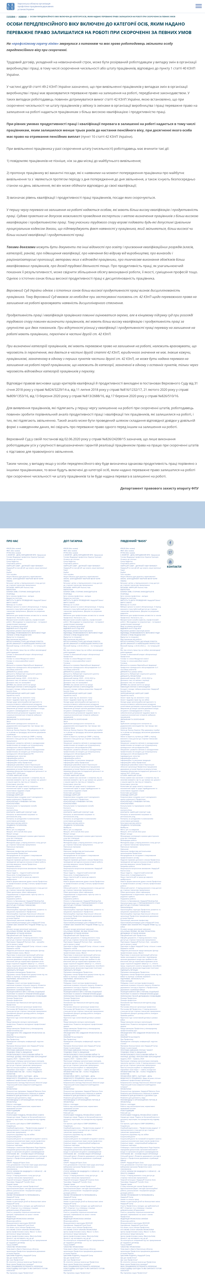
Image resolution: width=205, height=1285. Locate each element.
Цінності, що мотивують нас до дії (20, 1238)
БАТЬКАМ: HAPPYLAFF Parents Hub (20, 587)
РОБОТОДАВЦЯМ (13, 1110)
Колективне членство (15, 784)
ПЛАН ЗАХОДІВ (12, 981)
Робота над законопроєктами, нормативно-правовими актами (24, 1107)
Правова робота (13, 1015)
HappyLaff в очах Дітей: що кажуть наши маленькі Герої (27, 569)
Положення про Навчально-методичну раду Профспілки (24, 1003)
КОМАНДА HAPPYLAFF (15, 795)
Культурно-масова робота (17, 823)
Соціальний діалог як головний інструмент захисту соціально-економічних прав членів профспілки (27, 1140)
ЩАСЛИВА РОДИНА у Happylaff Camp (21, 1255)
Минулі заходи (12, 834)
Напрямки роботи (14, 866)
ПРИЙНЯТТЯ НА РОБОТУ (16, 1037)
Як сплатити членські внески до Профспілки (24, 1262)
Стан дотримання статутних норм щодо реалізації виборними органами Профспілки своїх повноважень (27, 1167)
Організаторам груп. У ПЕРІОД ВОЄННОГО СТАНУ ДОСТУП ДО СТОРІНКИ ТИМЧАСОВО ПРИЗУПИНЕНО (26, 905)
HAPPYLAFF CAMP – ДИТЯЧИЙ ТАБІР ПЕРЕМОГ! (25, 566)
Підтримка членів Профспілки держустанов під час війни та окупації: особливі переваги (27, 975)
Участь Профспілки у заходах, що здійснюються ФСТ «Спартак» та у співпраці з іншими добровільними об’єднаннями (26, 1208)
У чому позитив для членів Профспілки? (23, 1186)
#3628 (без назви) (14, 548)
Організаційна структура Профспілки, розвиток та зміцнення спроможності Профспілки (27, 910)
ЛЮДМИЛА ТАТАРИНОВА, (17, 825)
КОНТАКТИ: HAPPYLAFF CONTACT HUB (21, 812)
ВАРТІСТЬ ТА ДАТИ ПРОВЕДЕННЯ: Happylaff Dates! (26, 600)
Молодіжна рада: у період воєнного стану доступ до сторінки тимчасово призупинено (26, 843)
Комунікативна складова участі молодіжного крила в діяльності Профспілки (24, 798)
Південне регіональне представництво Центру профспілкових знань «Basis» (25, 951)
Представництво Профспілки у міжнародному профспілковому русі (25, 1029)
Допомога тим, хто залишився (19, 682)
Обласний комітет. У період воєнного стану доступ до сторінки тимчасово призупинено (27, 889)
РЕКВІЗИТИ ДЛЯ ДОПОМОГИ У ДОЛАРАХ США (25, 1095)
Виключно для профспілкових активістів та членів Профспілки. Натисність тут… (27, 616)
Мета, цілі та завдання (16, 829)
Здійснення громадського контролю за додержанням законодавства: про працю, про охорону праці (25, 725)
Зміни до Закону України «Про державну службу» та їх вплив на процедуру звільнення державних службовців (26, 732)
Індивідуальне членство (16, 756)
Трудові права (12, 1184)
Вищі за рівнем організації (17, 626)
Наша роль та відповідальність (19, 875)
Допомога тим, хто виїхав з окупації (21, 680)
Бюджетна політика (14, 598)
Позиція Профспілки (15, 998)
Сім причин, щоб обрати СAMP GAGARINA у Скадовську (24, 1124)
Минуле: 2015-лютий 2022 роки (19, 831)
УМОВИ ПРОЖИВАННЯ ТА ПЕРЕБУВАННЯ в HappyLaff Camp (23, 1196)
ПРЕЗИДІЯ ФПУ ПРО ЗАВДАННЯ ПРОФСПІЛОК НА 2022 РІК (26, 1034)
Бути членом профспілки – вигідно (20, 596)
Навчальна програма (15, 847)
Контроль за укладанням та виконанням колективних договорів (23, 819)
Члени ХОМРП (12, 1245)
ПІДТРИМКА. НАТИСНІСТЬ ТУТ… (19, 978)
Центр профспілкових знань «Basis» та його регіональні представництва (24, 1233)
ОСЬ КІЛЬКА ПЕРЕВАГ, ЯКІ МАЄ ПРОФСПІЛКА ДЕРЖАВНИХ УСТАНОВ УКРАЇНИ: (24, 932)
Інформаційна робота (15, 758)
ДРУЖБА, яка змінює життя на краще (21, 684)
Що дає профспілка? (15, 1258)
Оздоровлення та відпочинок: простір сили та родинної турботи (25, 895)
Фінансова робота (14, 1221)
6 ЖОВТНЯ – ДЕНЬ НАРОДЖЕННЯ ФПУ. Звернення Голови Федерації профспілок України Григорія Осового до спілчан (26, 557)
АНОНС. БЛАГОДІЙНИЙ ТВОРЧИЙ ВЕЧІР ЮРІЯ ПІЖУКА (25, 579)
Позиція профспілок (14, 1000)
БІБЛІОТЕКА (11, 589)
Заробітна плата (13, 695)
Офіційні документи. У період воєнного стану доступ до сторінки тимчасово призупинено (25, 939)
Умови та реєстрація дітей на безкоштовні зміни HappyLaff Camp (26, 1202)
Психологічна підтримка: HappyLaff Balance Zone (26, 1091)
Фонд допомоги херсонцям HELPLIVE (21, 1223)
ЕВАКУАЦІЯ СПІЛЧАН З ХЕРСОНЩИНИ (21, 687)
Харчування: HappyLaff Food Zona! (20, 1225)
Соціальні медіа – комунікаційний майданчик (25, 1143)
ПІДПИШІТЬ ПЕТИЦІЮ (15, 970)
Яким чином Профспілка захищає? (20, 1264)
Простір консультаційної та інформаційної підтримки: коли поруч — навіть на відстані (24, 1068)
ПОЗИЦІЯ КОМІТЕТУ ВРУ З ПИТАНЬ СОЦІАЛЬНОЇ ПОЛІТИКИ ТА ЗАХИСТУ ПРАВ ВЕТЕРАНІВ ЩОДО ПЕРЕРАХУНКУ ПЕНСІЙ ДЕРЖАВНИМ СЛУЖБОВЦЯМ (27, 994)
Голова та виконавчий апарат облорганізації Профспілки (25, 655)
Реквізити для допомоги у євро (19, 1098)
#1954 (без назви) (14, 553)
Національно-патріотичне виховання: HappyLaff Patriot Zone (26, 869)
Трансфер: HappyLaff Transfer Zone (21, 1182)
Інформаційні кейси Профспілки (19, 762)
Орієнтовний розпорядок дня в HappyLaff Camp (26, 922)
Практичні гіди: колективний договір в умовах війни (25, 1019)
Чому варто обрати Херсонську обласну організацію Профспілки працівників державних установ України (26, 1251)
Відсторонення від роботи (17, 639)
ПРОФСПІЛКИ (12, 1089)
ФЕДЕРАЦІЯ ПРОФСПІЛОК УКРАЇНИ (20, 1219)
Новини (23, 16)
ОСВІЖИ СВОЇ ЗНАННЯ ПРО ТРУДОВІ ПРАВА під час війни (27, 926)
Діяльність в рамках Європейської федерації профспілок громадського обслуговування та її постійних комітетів (25, 667)
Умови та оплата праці (16, 1199)
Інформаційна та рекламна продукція (22, 760)
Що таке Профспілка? (15, 1260)
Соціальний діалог (14, 1136)
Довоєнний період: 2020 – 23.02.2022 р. (23, 678)
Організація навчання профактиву (20, 920)
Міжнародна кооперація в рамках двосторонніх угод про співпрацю (26, 837)
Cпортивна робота (14, 563)
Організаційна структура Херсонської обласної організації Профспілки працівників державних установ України (25, 916)
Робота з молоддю (14, 1104)
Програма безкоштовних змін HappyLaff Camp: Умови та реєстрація (25, 1047)
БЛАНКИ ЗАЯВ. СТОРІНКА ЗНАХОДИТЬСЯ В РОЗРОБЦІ (23, 592)
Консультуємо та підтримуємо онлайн (22, 806)
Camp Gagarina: (13, 561)
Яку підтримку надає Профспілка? (20, 1273)
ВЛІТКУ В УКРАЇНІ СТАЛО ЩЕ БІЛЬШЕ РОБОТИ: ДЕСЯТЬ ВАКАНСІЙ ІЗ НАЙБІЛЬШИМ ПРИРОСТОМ (26, 642)
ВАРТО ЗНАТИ (12, 602)
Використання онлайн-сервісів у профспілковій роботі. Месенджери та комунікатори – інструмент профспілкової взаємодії (27, 622)
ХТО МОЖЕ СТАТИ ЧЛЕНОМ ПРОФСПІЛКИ (23, 1229)
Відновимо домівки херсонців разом (21, 630)
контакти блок (12, 810)
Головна (11, 16)
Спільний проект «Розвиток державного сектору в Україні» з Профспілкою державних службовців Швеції (27, 1158)
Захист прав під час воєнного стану (21, 697)
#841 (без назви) (13, 550)
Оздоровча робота (14, 898)
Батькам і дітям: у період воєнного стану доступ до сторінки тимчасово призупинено (26, 584)
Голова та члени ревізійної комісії (20, 661)
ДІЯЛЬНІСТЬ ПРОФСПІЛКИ (17, 676)
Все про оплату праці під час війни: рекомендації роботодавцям (26, 651)
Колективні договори (15, 793)
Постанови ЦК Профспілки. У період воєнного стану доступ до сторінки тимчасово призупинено (27, 1010)
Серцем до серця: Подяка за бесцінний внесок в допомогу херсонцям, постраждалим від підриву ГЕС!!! (26, 1119)
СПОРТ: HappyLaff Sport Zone (18, 1162)
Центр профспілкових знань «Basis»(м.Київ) (24, 1236)
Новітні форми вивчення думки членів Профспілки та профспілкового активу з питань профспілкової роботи (27, 883)
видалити (10, 613)
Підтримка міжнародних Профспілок (21, 972)
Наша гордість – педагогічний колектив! (23, 873)
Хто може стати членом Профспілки (21, 1227)
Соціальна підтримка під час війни (21, 1134)
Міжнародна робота (15, 840)
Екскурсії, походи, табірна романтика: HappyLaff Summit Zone (26, 690)
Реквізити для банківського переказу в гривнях (26, 1093)
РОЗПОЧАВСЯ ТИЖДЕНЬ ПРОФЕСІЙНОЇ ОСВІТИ (25, 1115)
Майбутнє (10, 827)
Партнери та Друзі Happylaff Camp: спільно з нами (27, 946)
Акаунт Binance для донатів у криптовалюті (24, 576)
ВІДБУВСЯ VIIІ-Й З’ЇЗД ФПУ (17, 628)
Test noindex (12, 574)
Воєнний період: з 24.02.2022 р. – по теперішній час (26, 647)
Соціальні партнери (14, 1145)
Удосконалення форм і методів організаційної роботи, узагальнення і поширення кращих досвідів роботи (25, 1190)
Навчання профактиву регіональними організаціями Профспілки (22, 852)
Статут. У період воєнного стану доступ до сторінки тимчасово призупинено (24, 1176)
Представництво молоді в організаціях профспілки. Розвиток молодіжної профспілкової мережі (26, 1024)
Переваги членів (13, 948)
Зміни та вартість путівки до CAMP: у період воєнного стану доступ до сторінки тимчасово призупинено (25, 738)
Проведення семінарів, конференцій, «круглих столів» (25, 1042)
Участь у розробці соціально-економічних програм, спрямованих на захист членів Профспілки (23, 1214)
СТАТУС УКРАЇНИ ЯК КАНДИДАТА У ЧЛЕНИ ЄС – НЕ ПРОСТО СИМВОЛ (26, 1172)
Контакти (10, 808)
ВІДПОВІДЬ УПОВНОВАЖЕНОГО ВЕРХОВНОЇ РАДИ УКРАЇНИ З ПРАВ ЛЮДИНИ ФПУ (26, 634)
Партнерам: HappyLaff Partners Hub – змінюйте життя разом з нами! (25, 943)
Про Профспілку (13, 1039)
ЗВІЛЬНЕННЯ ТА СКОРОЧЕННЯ (18, 719)
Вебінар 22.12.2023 (14, 604)
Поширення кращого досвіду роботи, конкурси (25, 1013)
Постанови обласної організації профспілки (24, 1007)
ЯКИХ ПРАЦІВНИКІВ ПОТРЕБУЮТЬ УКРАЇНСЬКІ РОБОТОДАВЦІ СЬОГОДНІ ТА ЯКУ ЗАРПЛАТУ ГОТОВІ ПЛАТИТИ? (27, 1268)
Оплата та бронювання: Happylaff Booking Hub (25, 901)
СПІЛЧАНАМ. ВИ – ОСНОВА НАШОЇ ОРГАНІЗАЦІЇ (25, 1154)
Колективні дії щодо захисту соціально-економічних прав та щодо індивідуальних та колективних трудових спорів (25, 788)
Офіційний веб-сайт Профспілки (19, 935)
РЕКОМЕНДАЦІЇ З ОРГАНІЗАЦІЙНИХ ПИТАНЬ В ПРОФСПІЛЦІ (25, 1101)
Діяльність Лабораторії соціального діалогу (24, 674)
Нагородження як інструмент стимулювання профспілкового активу (24, 856)
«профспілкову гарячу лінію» (35, 43)
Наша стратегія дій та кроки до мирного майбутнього (23, 878)
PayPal (9, 572)
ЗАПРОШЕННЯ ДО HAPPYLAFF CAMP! (21, 693)
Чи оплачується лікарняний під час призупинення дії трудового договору (27, 1241)
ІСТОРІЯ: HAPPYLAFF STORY (17, 775)
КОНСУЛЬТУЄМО (13, 803)
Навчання (10, 849)
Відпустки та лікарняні (16, 637)
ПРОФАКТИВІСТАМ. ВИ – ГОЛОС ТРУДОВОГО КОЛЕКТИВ (24, 1073)
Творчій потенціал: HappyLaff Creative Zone (24, 1180)
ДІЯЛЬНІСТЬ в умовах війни (17, 671)
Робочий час (12, 1113)
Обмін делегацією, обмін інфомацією (21, 892)
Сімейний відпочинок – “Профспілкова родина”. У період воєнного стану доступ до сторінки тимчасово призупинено (26, 1130)
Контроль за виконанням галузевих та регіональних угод (22, 815)
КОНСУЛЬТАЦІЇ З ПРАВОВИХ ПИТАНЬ (21, 801)
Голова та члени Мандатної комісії (21, 658)
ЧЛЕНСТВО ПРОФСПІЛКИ (16, 1247)
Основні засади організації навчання (22, 929)
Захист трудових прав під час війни (21, 700)
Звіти (9, 721)
